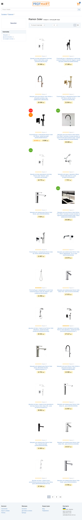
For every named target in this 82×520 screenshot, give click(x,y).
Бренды (24, 512)
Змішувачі (5, 35)
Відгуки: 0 (44, 56)
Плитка (3, 512)
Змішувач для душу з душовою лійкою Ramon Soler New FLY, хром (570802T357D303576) (68, 176)
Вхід (43, 508)
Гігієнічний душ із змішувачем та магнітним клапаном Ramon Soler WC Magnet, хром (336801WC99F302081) (41, 291)
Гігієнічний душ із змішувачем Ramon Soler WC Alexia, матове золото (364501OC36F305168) (68, 98)
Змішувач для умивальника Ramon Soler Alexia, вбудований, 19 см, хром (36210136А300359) (68, 253)
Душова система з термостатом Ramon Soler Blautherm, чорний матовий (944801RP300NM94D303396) (41, 329)
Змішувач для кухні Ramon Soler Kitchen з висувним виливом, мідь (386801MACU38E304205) (41, 98)
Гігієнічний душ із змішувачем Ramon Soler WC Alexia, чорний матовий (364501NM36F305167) (41, 136)
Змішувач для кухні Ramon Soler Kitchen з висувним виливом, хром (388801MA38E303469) (68, 368)
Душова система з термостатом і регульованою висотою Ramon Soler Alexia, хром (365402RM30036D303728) (41, 482)
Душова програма (7, 37)
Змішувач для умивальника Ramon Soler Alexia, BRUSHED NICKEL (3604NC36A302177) (41, 368)
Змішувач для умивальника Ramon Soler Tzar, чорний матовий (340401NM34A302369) (41, 444)
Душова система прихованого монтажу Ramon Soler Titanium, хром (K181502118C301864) (41, 176)
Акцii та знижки (5, 510)
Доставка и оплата (27, 510)
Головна (4, 14)
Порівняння (45, 510)
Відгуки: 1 (44, 287)
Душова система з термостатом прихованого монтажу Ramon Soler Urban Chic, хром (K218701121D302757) (41, 406)
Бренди (10, 14)
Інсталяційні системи (8, 38)
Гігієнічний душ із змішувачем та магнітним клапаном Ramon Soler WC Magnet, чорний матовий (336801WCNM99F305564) (68, 60)
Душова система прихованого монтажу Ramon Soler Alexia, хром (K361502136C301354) (41, 60)
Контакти (24, 508)
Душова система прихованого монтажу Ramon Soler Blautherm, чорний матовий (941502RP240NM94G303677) (68, 329)
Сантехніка (4, 508)
